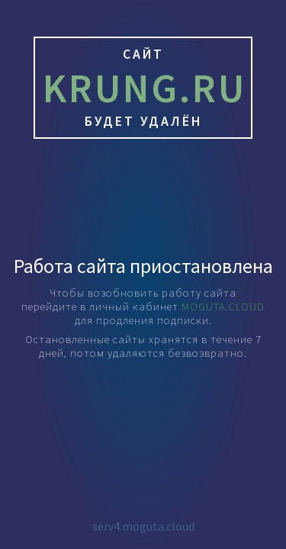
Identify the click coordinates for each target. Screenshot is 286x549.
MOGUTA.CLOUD (223, 306)
